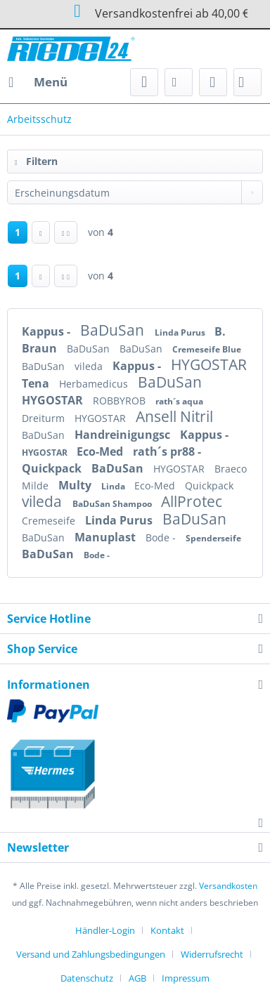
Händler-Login (105, 930)
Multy (76, 485)
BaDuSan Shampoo (113, 504)
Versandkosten (228, 886)
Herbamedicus (95, 383)
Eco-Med (101, 451)
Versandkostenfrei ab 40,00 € (135, 12)
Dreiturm (45, 418)
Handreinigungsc (124, 434)
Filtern (36, 161)
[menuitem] (37, 82)
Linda (114, 486)
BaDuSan (114, 330)
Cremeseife (50, 520)
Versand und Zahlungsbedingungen (90, 954)
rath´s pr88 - (167, 451)
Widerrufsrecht (212, 954)
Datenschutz (86, 978)
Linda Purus (181, 332)
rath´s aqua (179, 401)
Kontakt (167, 930)
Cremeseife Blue (206, 349)
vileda (90, 366)
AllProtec (191, 501)
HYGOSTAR (209, 364)
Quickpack (53, 468)
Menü (38, 80)
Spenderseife (213, 538)
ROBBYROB (120, 400)
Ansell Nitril (174, 416)
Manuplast (107, 537)
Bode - (162, 537)
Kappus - (47, 331)
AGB (137, 978)
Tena (37, 383)
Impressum (186, 978)
